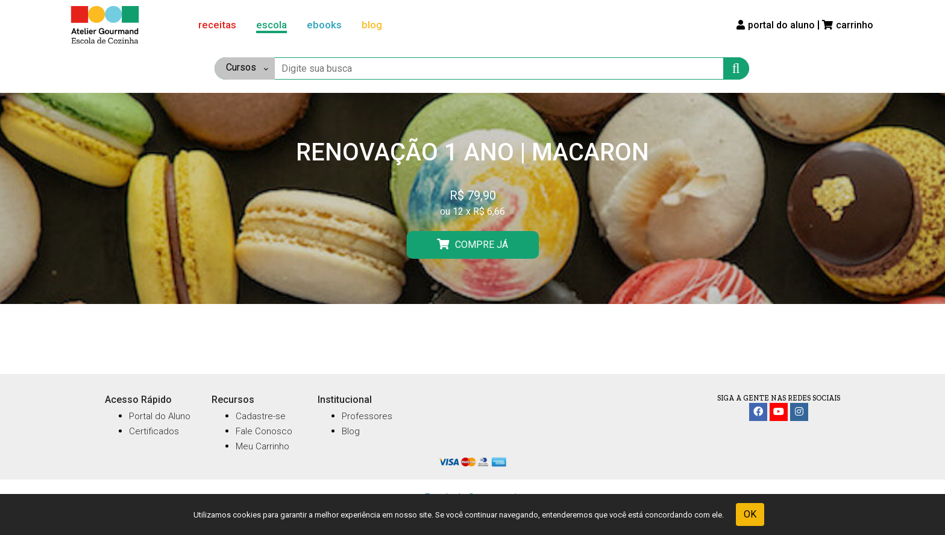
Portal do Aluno (159, 416)
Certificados (154, 431)
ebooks (324, 25)
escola (271, 25)
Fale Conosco (264, 431)
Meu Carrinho (262, 446)
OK (750, 514)
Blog (351, 431)
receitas (217, 25)
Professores (367, 416)
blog (372, 25)
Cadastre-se (261, 416)
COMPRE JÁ (472, 244)
